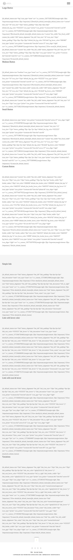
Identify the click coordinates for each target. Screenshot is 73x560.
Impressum (46, 554)
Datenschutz (55, 554)
